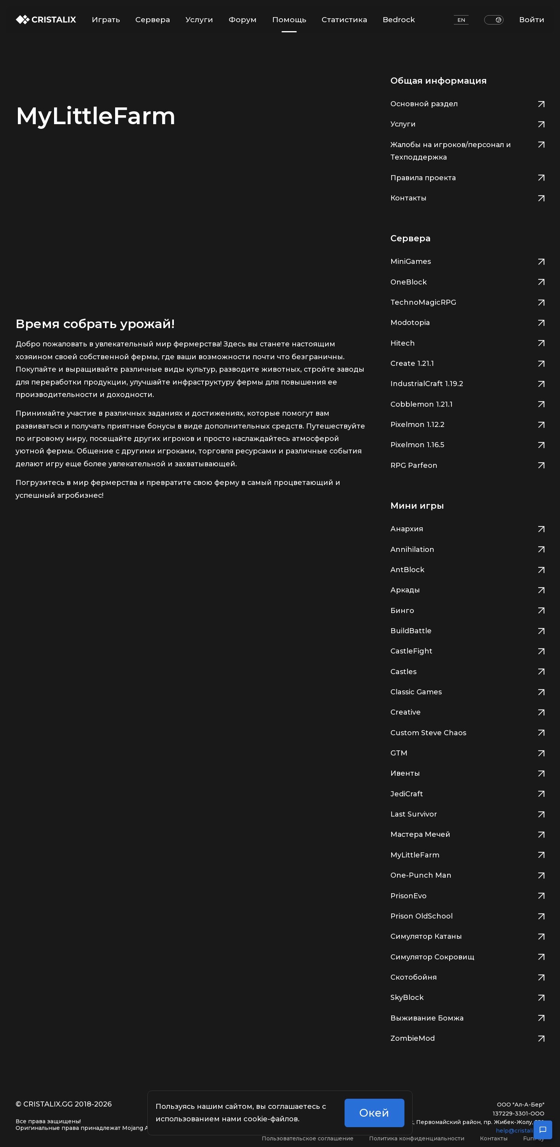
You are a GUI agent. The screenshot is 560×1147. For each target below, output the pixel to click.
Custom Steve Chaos (467, 732)
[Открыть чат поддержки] (543, 1130)
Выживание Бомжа (467, 1017)
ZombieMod (467, 1037)
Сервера (152, 19)
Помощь (289, 23)
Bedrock (399, 19)
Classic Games (467, 691)
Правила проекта (467, 177)
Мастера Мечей (467, 833)
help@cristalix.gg (520, 1130)
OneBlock (467, 281)
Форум (243, 19)
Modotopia (467, 321)
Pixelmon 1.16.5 (467, 444)
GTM (467, 752)
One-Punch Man (467, 874)
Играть (106, 19)
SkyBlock (467, 996)
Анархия (467, 528)
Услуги (199, 19)
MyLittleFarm (467, 854)
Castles (467, 671)
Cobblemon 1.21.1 (467, 403)
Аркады (467, 589)
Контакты (467, 197)
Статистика (344, 19)
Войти (531, 19)
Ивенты (467, 772)
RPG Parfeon (467, 464)
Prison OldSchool (467, 915)
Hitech (467, 342)
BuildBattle (467, 630)
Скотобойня (467, 976)
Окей (374, 1114)
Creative (467, 711)
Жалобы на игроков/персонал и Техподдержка (467, 150)
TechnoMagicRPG (467, 301)
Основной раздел (467, 103)
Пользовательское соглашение (308, 1138)
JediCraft (467, 793)
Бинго (467, 609)
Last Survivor (467, 813)
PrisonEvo (467, 895)
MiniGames (467, 260)
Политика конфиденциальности (416, 1138)
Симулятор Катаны (467, 935)
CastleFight (467, 650)
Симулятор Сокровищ (467, 956)
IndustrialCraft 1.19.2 (467, 383)
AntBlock (467, 569)
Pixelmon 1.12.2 (467, 423)
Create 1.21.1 (467, 362)
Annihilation (467, 548)
